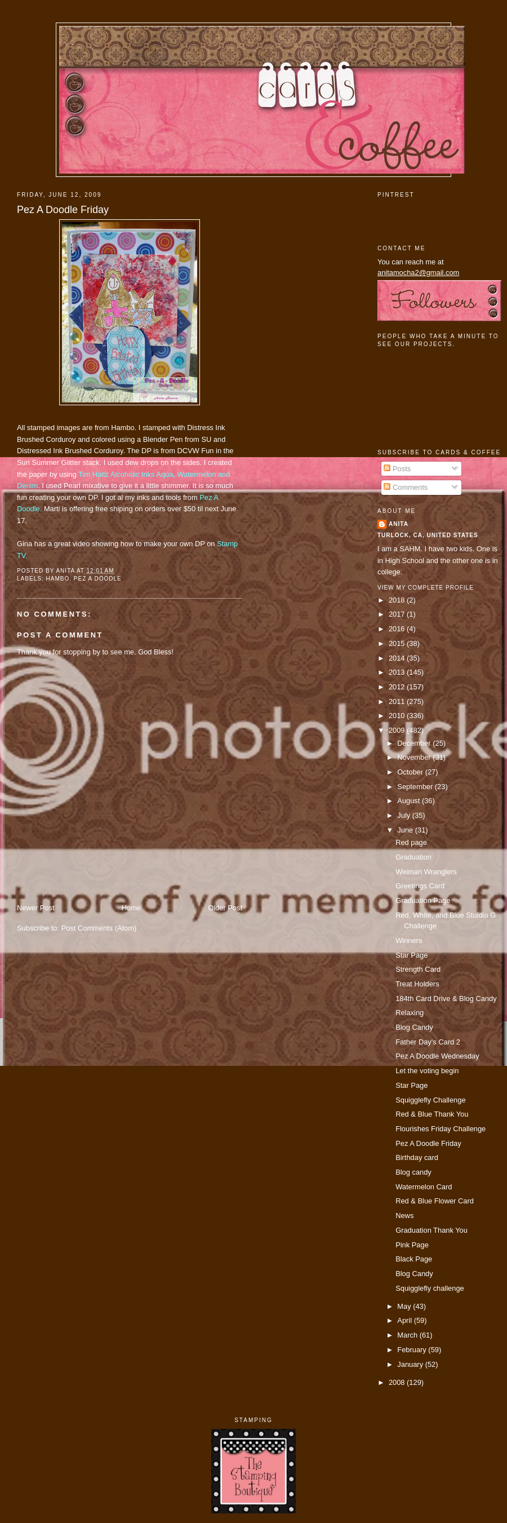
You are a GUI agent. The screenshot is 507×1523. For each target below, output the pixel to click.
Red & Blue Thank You (431, 1114)
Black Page (413, 1259)
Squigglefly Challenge (430, 1100)
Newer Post (35, 908)
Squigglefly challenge (429, 1288)
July (404, 815)
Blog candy (413, 1172)
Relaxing (409, 1012)
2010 (398, 715)
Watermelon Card (423, 1187)
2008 (398, 1382)
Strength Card (418, 969)
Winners (408, 940)
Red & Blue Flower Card (434, 1201)
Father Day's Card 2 (427, 1042)
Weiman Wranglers (426, 871)
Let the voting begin (427, 1070)
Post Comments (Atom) (99, 928)
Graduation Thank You (431, 1230)
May (405, 1306)
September (415, 786)
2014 (398, 658)
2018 (398, 600)
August (409, 800)
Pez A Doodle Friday (63, 209)
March (408, 1335)
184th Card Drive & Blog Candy (445, 998)
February (412, 1349)
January (411, 1364)
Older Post (225, 908)
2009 (398, 730)
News (404, 1215)
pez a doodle (98, 578)
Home (131, 908)
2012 (398, 687)
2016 (398, 629)
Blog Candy (414, 1027)
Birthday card (416, 1157)
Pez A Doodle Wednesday (437, 1056)
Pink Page (412, 1245)
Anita (398, 524)
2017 (398, 614)
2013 (398, 672)
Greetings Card (419, 886)
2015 (398, 643)
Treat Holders (417, 984)
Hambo (57, 578)
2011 (398, 701)
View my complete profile (425, 588)
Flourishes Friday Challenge (440, 1128)
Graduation (413, 857)
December (415, 743)
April (405, 1320)
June (406, 830)
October (411, 772)
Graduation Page (422, 900)
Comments (406, 487)
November (415, 757)
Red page (411, 842)
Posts (397, 468)
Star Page (411, 955)
